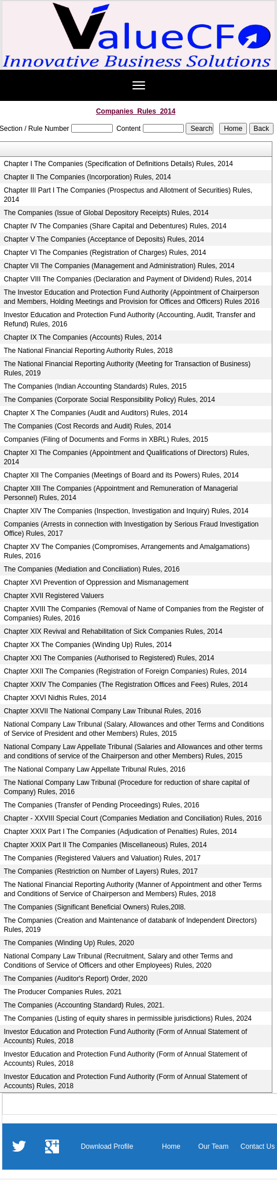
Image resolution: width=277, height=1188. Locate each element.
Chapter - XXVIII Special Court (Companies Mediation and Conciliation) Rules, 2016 (132, 818)
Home (171, 1146)
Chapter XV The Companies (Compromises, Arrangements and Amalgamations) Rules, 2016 (126, 551)
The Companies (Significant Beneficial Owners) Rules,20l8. (94, 907)
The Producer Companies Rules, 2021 (62, 992)
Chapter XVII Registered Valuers (53, 596)
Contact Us (258, 1146)
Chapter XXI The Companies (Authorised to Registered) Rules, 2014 (108, 658)
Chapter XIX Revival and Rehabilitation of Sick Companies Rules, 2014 (112, 631)
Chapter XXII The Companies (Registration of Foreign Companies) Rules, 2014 (125, 671)
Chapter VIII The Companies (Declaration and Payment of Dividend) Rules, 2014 (127, 279)
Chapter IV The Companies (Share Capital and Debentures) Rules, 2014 (114, 226)
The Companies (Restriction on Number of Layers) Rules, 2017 (100, 871)
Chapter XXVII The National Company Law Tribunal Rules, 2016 (102, 711)
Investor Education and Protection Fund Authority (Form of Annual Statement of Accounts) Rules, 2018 (125, 1036)
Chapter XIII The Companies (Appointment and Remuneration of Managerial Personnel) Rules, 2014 (120, 493)
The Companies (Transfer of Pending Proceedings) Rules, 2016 (101, 805)
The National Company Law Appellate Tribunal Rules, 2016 (94, 769)
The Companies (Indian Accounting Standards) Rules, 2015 (94, 386)
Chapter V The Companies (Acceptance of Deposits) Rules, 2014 (103, 239)
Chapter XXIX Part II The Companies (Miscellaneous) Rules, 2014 (104, 845)
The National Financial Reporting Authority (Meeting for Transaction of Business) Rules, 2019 (126, 368)
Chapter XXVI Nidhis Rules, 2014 (54, 698)
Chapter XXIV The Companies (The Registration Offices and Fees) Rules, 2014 (125, 685)
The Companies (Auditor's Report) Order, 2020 (75, 979)
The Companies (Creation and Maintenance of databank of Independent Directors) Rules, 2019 (130, 925)
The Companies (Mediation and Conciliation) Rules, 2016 (91, 569)
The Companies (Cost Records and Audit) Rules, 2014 (87, 426)
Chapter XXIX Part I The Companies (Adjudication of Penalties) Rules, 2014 (120, 832)
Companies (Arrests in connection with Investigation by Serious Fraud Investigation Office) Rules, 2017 (130, 528)
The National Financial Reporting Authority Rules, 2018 (87, 351)
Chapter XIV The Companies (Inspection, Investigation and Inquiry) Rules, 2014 (125, 511)
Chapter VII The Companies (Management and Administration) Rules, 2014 (118, 266)
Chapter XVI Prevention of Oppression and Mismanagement (96, 582)
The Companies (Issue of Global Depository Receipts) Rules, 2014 (105, 213)
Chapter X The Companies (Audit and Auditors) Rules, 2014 (95, 413)
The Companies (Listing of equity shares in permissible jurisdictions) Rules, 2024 (127, 1018)
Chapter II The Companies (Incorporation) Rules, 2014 (87, 177)
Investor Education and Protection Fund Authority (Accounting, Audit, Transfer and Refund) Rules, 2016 (129, 319)
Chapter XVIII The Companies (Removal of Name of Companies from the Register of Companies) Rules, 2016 (133, 613)
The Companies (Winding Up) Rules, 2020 (68, 943)
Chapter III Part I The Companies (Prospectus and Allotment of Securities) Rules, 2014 (127, 195)
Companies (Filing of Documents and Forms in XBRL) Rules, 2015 (105, 439)
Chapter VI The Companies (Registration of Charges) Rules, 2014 (104, 253)
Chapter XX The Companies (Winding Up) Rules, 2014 (87, 645)
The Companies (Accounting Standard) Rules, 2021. (83, 1005)
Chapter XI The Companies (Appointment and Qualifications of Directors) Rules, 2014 (126, 457)
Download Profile (107, 1146)
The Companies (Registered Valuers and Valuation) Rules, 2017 (101, 858)
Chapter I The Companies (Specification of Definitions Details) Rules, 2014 (118, 164)
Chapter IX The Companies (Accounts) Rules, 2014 (82, 337)
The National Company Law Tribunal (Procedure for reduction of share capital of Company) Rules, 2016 (126, 787)
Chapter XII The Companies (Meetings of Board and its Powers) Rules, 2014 (121, 475)
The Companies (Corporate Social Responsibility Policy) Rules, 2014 (109, 400)
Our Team (213, 1146)
